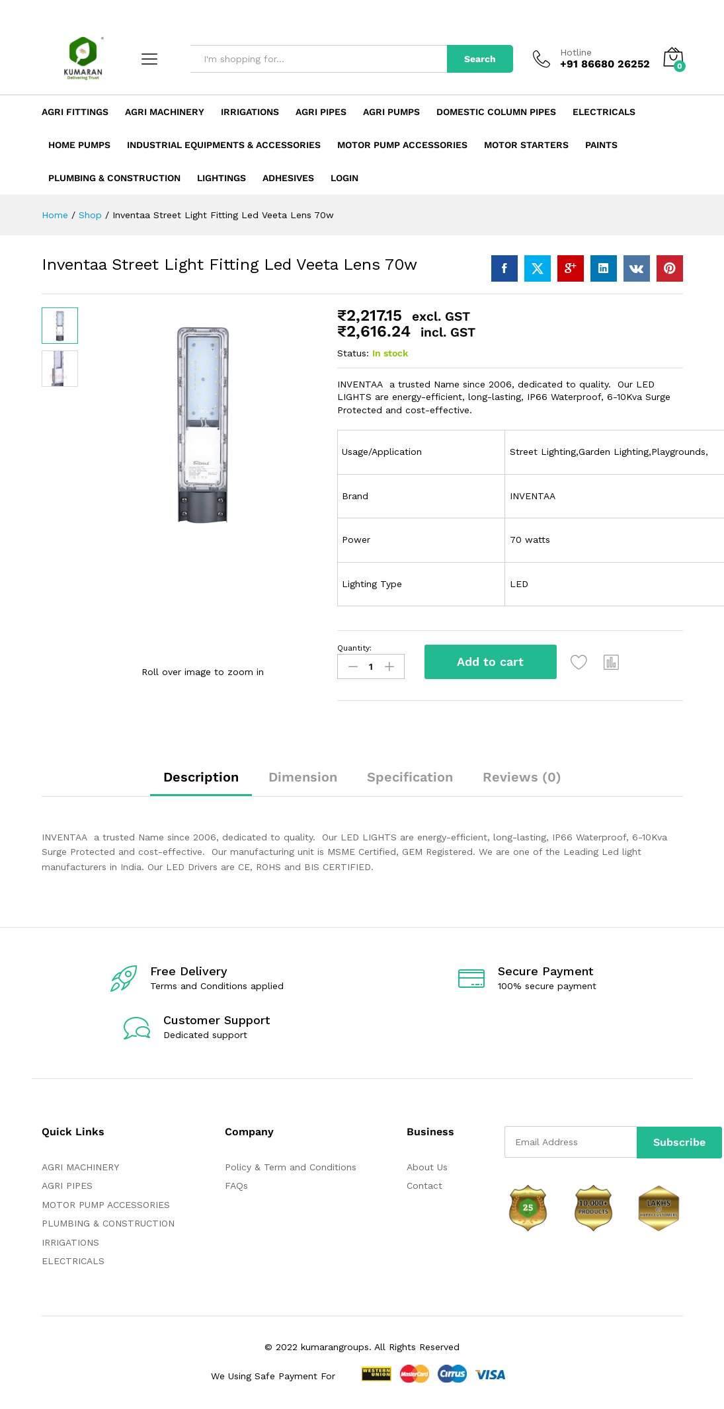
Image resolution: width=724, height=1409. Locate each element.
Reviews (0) (522, 775)
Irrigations (250, 111)
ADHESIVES (288, 177)
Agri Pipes (321, 111)
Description (201, 775)
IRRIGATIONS (70, 1241)
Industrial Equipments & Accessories (224, 144)
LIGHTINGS (221, 177)
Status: (353, 353)
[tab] (201, 781)
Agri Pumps (391, 111)
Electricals (604, 111)
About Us (427, 1165)
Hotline (576, 52)
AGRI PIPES (67, 1184)
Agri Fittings (75, 111)
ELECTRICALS (73, 1259)
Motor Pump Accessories (402, 144)
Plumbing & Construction (114, 177)
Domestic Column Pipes (496, 111)
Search (480, 59)
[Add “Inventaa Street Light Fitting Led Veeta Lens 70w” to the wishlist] (581, 662)
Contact (424, 1184)
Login (344, 177)
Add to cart (490, 661)
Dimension (302, 775)
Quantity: (354, 648)
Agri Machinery (164, 111)
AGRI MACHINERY (80, 1165)
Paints (601, 144)
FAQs (236, 1184)
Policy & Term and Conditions (290, 1165)
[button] (614, 662)
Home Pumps (79, 144)
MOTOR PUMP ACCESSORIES (106, 1203)
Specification (410, 775)
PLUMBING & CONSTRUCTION (108, 1222)
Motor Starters (526, 144)
